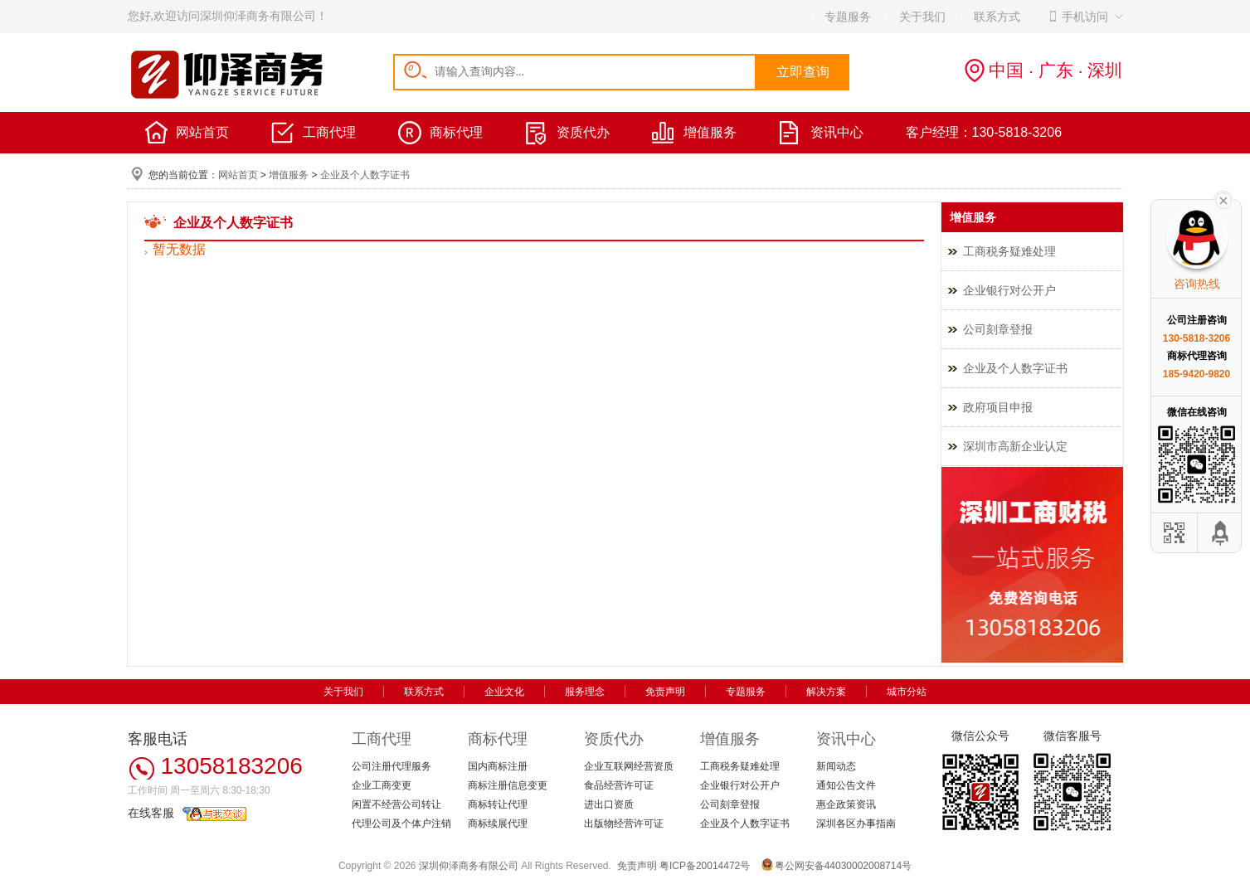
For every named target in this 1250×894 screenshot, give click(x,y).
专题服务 (746, 691)
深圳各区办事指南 (856, 823)
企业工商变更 (381, 785)
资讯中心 (836, 132)
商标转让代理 (498, 804)
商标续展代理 (498, 823)
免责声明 (665, 691)
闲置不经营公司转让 (396, 804)
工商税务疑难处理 (1009, 251)
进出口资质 (609, 804)
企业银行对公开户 (1009, 290)
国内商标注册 (498, 766)
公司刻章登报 (998, 329)
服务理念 (585, 691)
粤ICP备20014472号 (704, 866)
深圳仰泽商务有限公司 (468, 866)
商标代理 (456, 132)
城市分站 (907, 691)
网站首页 (202, 132)
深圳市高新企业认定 (1015, 446)
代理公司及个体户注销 (401, 823)
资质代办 (583, 132)
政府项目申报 (998, 407)
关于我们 (343, 691)
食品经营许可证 (619, 785)
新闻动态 (836, 766)
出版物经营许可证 (624, 823)
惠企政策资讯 (846, 804)
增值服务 (710, 132)
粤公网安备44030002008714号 (843, 866)
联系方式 (424, 691)
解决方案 (826, 691)
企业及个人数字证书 (365, 175)
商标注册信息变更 (507, 785)
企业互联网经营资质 (629, 766)
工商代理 (329, 132)
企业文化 (504, 691)
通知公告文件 (846, 785)
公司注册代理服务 (391, 766)
